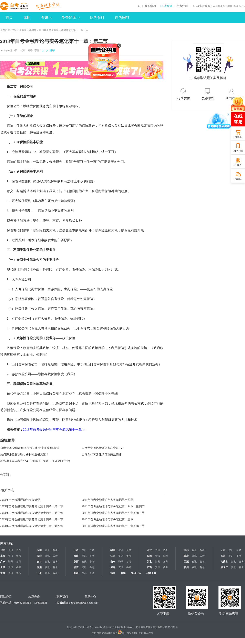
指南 (112, 573)
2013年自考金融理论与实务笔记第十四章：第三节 (31, 512)
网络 (30, 50)
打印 (52, 50)
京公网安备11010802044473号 (136, 633)
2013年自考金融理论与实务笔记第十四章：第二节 (113, 512)
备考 (18, 550)
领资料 (238, 179)
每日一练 (136, 573)
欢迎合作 (34, 596)
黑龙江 (224, 567)
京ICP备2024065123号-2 (104, 633)
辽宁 (149, 550)
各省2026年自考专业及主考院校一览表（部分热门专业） (36, 461)
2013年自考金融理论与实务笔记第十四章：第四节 (113, 506)
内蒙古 (224, 561)
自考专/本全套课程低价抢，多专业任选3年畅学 (30, 448)
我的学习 (150, 6)
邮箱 (123, 573)
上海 (2, 555)
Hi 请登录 (166, 6)
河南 (112, 567)
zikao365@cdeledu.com (84, 602)
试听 (27, 18)
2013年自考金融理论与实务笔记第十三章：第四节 (31, 526)
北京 (2, 550)
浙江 (76, 567)
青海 (2, 573)
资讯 (46, 18)
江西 (112, 555)
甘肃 (39, 567)
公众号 (238, 165)
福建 (112, 550)
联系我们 (62, 596)
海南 (76, 555)
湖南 (149, 555)
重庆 (186, 555)
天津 (2, 567)
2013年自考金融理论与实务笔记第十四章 (107, 499)
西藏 (186, 561)
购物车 (238, 136)
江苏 (186, 550)
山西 (76, 550)
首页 (9, 18)
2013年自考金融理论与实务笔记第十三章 (107, 519)
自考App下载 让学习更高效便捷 (102, 454)
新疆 (76, 573)
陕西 (76, 561)
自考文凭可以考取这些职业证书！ (103, 448)
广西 (149, 567)
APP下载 (238, 150)
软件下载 (151, 573)
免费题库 (70, 18)
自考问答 (122, 18)
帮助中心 (90, 596)
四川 (223, 555)
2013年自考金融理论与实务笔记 (20, 499)
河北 (149, 561)
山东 (112, 561)
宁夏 (39, 573)
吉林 (39, 561)
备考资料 (97, 18)
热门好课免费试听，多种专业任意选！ (24, 454)
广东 (2, 561)
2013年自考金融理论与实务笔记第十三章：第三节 (113, 526)
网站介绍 (6, 596)
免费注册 (182, 6)
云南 (223, 550)
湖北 (39, 555)
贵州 (186, 567)
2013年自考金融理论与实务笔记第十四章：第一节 (31, 506)
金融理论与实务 (27, 30)
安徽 (39, 550)
